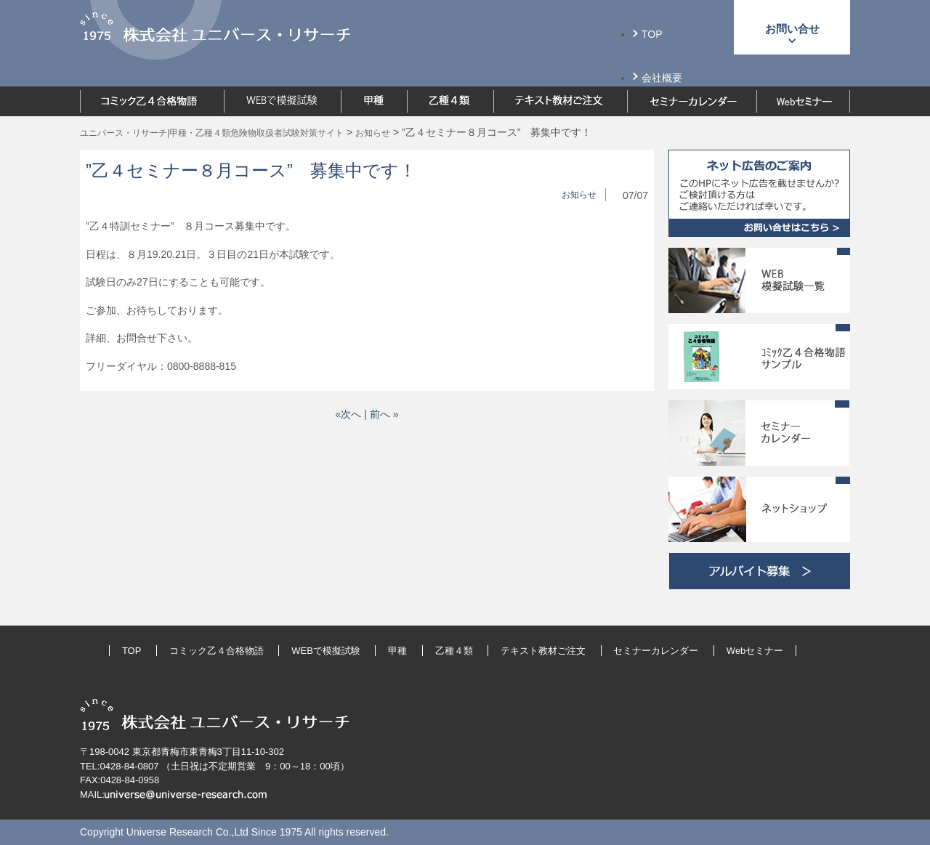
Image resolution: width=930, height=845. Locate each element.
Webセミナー (755, 650)
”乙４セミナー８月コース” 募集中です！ (251, 170)
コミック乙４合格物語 (216, 650)
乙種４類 (454, 650)
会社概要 (662, 78)
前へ (380, 414)
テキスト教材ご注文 (543, 650)
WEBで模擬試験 (325, 650)
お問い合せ (792, 29)
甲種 (397, 650)
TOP (652, 34)
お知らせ (579, 195)
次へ (351, 414)
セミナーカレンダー (655, 650)
